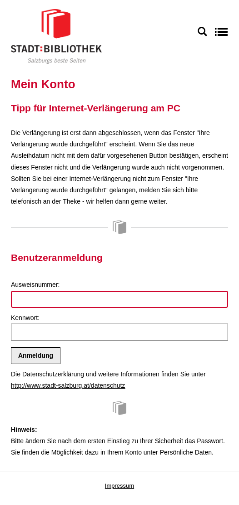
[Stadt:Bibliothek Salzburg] (56, 36)
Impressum (119, 485)
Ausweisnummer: (35, 284)
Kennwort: (25, 317)
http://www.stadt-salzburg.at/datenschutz (68, 385)
